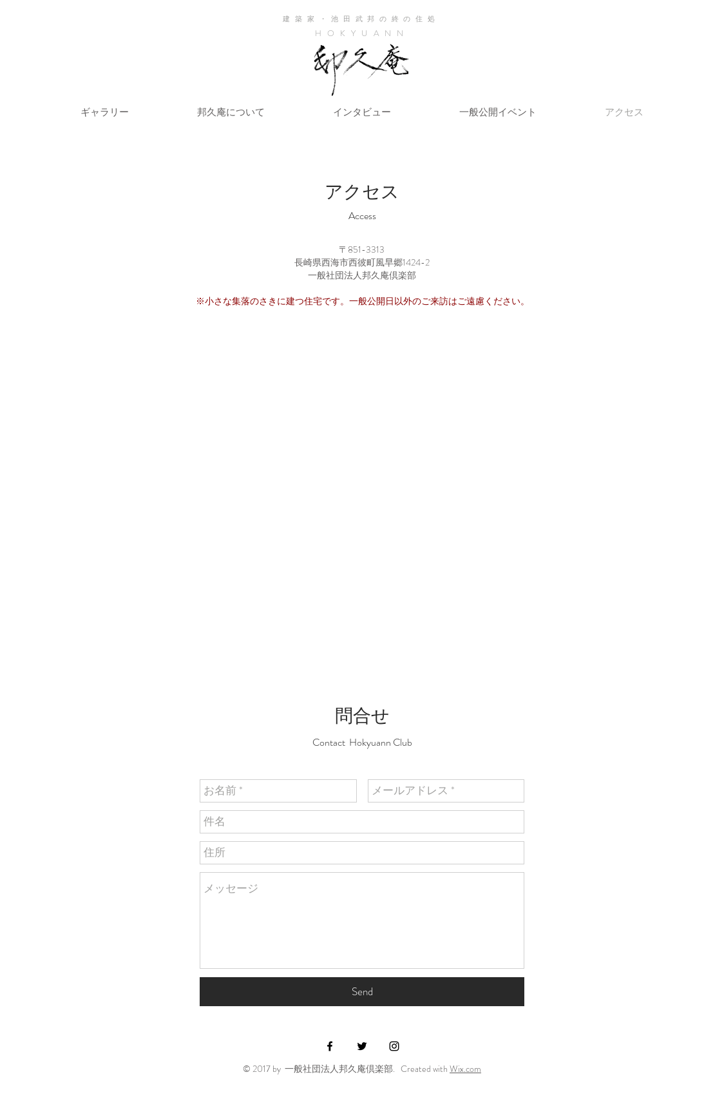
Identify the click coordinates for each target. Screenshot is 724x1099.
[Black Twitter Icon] (362, 1046)
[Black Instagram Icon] (394, 1046)
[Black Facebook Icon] (329, 1046)
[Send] (362, 991)
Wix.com (465, 1068)
